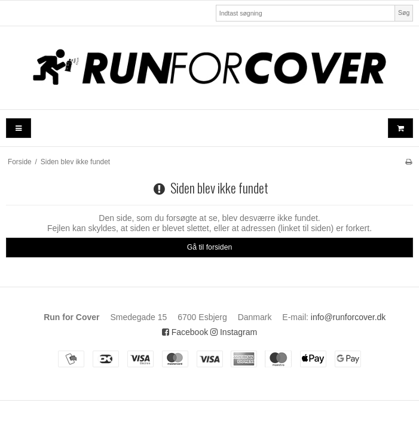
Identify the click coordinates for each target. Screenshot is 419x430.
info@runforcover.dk (348, 317)
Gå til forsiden (210, 247)
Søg (403, 12)
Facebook (185, 332)
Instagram (233, 332)
